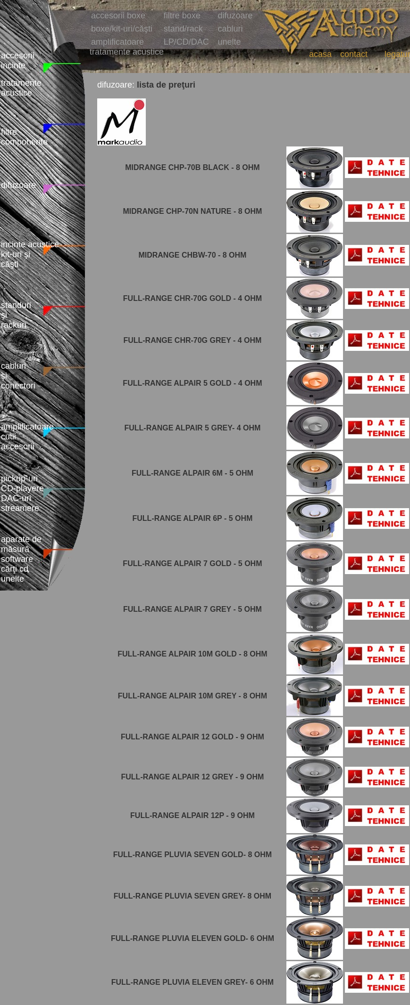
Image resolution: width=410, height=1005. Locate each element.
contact (354, 54)
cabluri (230, 28)
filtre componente (24, 136)
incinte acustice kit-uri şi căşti (30, 254)
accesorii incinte (17, 60)
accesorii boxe (118, 15)
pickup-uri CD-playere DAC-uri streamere (22, 493)
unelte (229, 42)
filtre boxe (182, 15)
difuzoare (18, 185)
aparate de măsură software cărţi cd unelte (21, 559)
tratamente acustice (21, 87)
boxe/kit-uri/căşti (121, 28)
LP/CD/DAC (186, 42)
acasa (320, 54)
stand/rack (183, 28)
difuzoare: (115, 84)
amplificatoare (117, 42)
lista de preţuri (166, 84)
